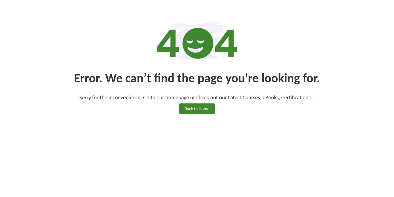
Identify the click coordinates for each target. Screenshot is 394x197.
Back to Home (197, 108)
